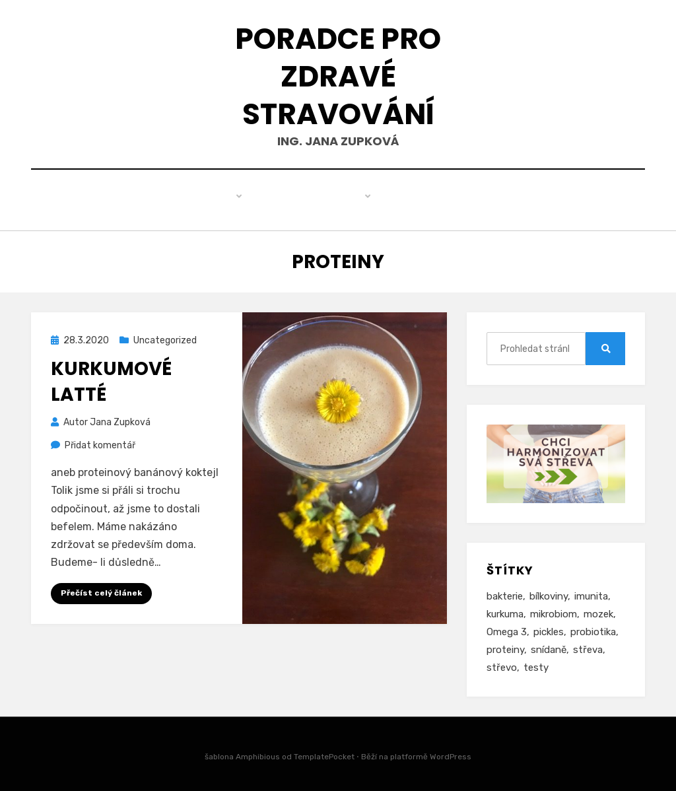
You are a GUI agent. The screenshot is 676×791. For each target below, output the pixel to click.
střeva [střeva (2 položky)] (588, 646)
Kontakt (476, 198)
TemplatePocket (324, 753)
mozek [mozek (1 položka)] (598, 611)
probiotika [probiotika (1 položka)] (593, 629)
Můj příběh (400, 198)
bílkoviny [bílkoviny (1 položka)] (548, 593)
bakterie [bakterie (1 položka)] (505, 593)
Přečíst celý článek (101, 590)
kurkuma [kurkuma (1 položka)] (505, 611)
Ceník (538, 198)
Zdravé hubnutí (167, 198)
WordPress (450, 753)
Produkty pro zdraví (291, 198)
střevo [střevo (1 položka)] (502, 664)
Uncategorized (165, 337)
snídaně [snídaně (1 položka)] (548, 646)
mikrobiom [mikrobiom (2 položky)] (553, 611)
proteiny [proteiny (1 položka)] (505, 646)
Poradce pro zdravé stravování (338, 76)
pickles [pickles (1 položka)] (548, 629)
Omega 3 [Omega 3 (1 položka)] (507, 629)
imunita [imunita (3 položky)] (591, 593)
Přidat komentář (100, 442)
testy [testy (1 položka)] (536, 664)
